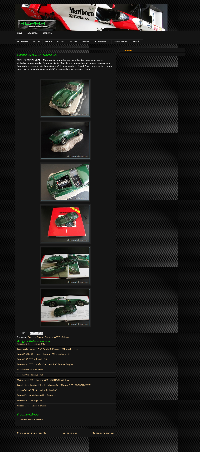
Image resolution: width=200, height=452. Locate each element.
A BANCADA (33, 33)
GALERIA (85, 42)
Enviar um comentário (31, 420)
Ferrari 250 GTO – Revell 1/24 (32, 359)
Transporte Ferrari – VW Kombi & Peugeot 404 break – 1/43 (47, 349)
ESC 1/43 (73, 42)
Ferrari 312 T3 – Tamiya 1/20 (31, 344)
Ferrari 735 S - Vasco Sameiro (31, 406)
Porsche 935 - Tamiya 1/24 (30, 375)
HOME (19, 33)
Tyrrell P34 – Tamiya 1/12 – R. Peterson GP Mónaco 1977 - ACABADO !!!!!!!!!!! (54, 385)
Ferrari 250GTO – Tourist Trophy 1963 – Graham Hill (43, 354)
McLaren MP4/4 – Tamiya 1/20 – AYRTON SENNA (43, 380)
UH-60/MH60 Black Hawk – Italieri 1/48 (37, 390)
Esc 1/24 (32, 337)
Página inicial (69, 433)
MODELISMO (22, 42)
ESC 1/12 (36, 42)
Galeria (65, 337)
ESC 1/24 (60, 42)
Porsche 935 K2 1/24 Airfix (30, 370)
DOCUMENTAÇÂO (102, 42)
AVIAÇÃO (136, 42)
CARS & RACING (121, 42)
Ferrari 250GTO (52, 337)
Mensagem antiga (103, 433)
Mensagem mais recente (32, 433)
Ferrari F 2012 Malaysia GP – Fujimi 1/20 (37, 396)
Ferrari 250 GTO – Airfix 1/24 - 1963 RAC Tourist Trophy (45, 365)
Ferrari (40, 337)
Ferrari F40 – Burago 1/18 (29, 401)
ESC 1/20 (48, 42)
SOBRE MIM (47, 33)
